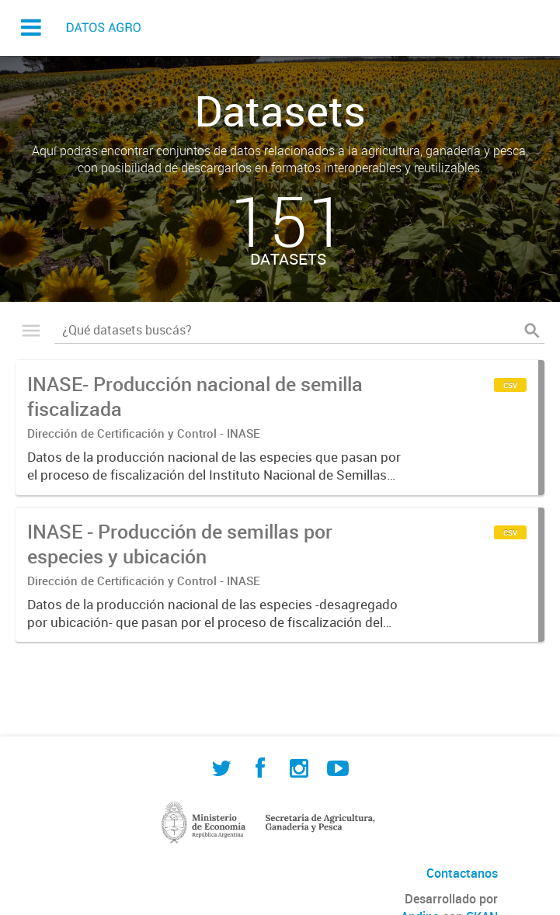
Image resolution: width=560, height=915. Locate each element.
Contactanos (462, 873)
